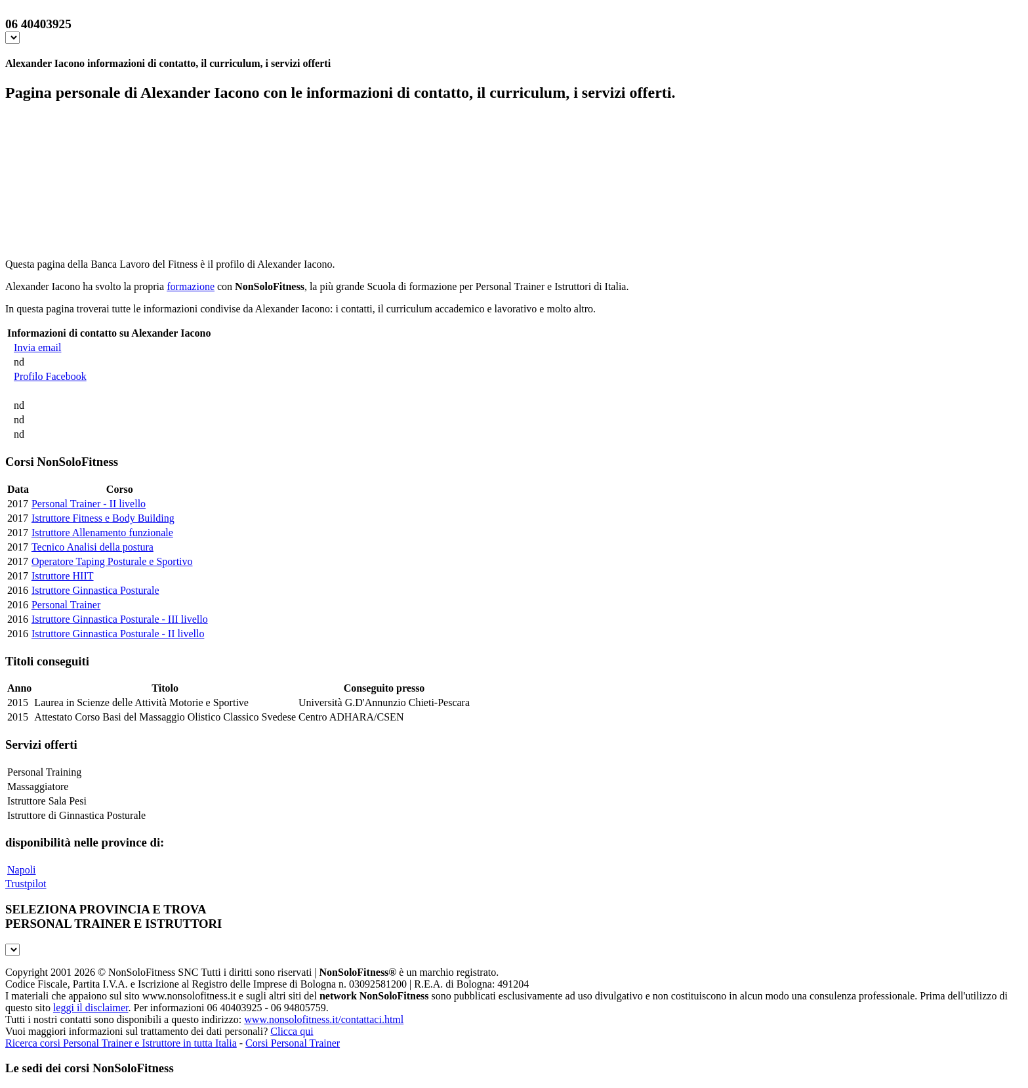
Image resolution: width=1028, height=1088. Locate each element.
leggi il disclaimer (91, 1007)
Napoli (21, 869)
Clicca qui (291, 1031)
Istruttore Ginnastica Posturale (95, 590)
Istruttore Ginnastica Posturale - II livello (117, 633)
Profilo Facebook (50, 376)
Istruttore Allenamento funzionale (102, 532)
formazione (191, 286)
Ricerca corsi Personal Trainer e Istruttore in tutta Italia (121, 1043)
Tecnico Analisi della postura (92, 547)
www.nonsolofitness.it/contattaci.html (323, 1019)
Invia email (37, 347)
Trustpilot (26, 883)
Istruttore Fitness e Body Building (103, 518)
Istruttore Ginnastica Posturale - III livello (119, 619)
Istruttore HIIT (62, 575)
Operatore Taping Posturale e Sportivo (112, 561)
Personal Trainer (65, 604)
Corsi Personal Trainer (292, 1043)
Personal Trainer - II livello (88, 503)
